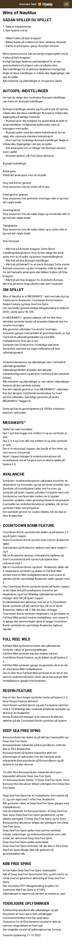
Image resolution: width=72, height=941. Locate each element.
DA (66, 4)
